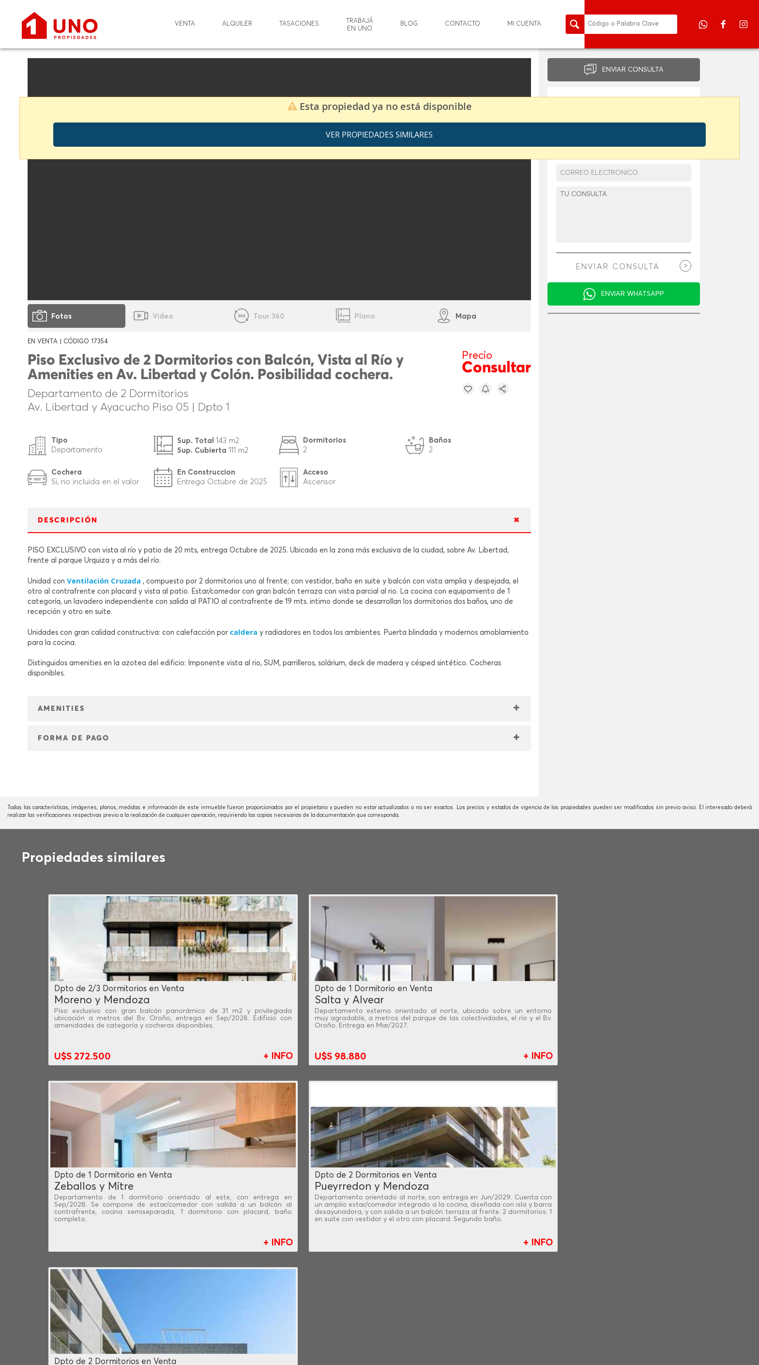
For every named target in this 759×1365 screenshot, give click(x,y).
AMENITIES (61, 708)
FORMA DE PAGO (73, 738)
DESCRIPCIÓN (68, 520)
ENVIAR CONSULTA (633, 69)
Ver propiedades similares (379, 134)
